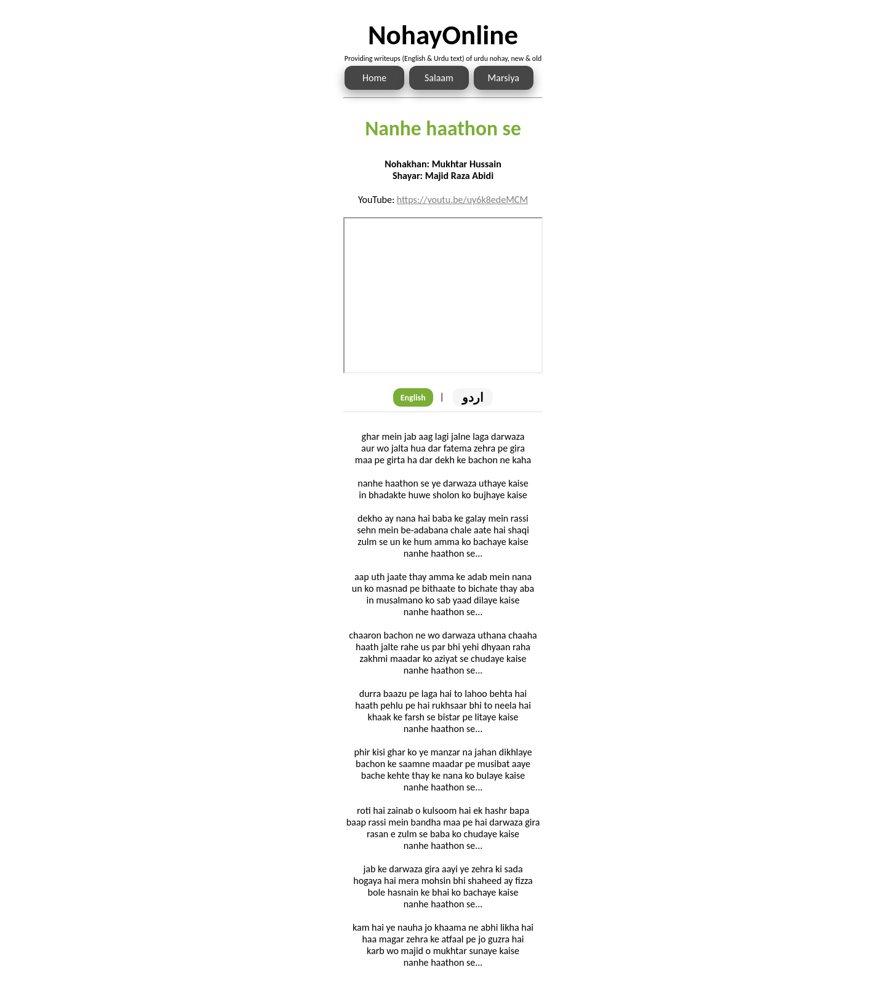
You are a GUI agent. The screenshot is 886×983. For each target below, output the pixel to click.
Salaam (439, 78)
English (413, 397)
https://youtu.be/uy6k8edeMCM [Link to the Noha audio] (462, 199)
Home (374, 78)
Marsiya (503, 78)
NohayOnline (443, 35)
